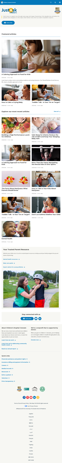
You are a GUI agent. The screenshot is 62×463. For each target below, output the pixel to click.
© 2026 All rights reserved (41, 403)
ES (51, 1)
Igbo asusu (31, 457)
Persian (31, 454)
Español (31, 413)
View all (56, 111)
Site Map (32, 403)
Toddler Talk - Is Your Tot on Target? (46, 102)
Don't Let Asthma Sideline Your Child (46, 214)
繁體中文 (31, 423)
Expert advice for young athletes (13, 267)
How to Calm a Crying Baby (12, 102)
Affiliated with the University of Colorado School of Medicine (31, 408)
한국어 (31, 420)
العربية (31, 432)
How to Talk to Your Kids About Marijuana (44, 189)
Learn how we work (8, 340)
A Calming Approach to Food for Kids (16, 74)
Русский (31, 426)
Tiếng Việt (31, 416)
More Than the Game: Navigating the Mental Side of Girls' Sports (44, 163)
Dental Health (7, 239)
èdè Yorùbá (31, 460)
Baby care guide (8, 263)
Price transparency (7, 381)
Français (31, 438)
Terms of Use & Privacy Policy (21, 403)
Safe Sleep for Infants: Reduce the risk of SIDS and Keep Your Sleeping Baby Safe (46, 136)
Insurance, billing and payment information (15, 362)
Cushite (31, 450)
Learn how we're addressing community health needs (14, 344)
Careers (4, 365)
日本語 (31, 447)
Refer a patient (6, 375)
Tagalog (31, 444)
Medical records (7, 368)
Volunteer (5, 378)
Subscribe (8, 23)
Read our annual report (9, 349)
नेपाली (31, 441)
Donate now (35, 340)
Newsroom (5, 371)
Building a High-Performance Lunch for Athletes (16, 136)
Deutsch (31, 435)
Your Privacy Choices (32, 406)
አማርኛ (31, 429)
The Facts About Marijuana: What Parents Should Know (15, 189)
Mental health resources (10, 259)
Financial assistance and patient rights (14, 359)
